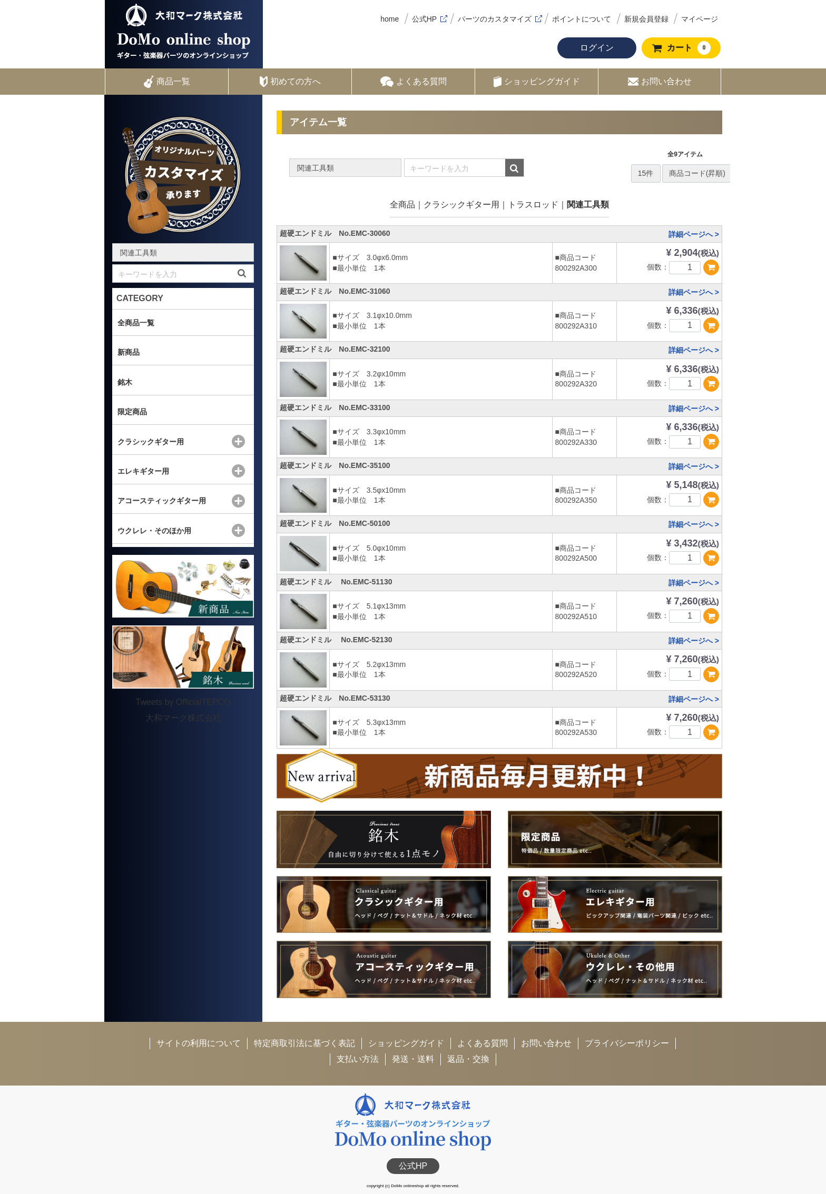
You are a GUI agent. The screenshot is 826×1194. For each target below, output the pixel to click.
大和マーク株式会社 (183, 717)
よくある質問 (413, 81)
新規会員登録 (646, 19)
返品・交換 (468, 1058)
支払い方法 (358, 1058)
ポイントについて (581, 19)
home (389, 19)
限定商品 (132, 411)
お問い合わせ (660, 81)
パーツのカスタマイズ (495, 19)
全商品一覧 (135, 323)
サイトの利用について (198, 1043)
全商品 (402, 204)
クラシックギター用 (461, 204)
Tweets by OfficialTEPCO (182, 702)
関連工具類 (588, 204)
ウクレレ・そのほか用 (154, 530)
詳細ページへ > (693, 234)
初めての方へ (290, 81)
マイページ (699, 19)
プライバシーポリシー (627, 1043)
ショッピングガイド (537, 81)
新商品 (128, 352)
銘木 (124, 382)
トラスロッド (533, 204)
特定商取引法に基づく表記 (304, 1043)
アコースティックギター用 (161, 500)
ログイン (597, 47)
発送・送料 (413, 1058)
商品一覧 (167, 81)
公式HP (424, 19)
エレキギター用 (143, 471)
